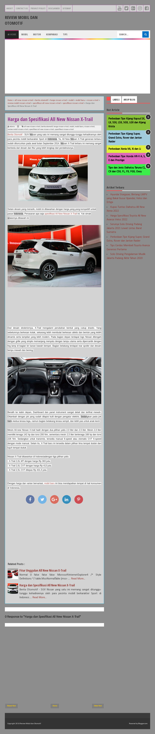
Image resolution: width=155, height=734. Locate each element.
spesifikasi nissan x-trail (64, 129)
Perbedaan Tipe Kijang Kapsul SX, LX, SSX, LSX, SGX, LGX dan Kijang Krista (127, 122)
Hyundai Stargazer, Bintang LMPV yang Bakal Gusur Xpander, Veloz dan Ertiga (127, 198)
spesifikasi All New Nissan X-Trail (61, 213)
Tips (65, 34)
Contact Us (22, 8)
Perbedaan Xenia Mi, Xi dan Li (124, 149)
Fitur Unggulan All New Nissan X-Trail (42, 570)
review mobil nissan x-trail (18, 129)
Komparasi (52, 34)
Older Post (98, 706)
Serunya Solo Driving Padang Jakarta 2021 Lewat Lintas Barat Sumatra (124, 228)
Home (11, 34)
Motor (37, 34)
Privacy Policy (38, 8)
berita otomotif (47, 127)
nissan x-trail (89, 127)
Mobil (24, 34)
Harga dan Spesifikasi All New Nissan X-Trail (47, 585)
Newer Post (11, 706)
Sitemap (67, 8)
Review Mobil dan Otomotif (21, 20)
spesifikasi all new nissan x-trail (41, 129)
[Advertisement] (77, 66)
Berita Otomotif (15, 134)
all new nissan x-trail (32, 127)
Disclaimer (54, 8)
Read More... (78, 578)
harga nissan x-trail (61, 127)
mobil (72, 127)
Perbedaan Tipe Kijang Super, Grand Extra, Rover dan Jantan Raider (125, 138)
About (9, 8)
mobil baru (79, 127)
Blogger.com (143, 724)
